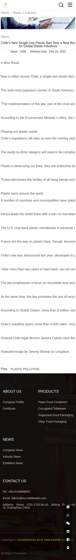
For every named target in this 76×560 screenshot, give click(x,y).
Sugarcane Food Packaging (55, 415)
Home (5, 12)
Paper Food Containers (52, 402)
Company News (13, 450)
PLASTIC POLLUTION (25, 369)
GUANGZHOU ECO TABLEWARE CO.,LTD (45, 539)
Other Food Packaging (52, 421)
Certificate (9, 408)
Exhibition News (13, 463)
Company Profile (13, 402)
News (17, 12)
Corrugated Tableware (52, 408)
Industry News (12, 456)
